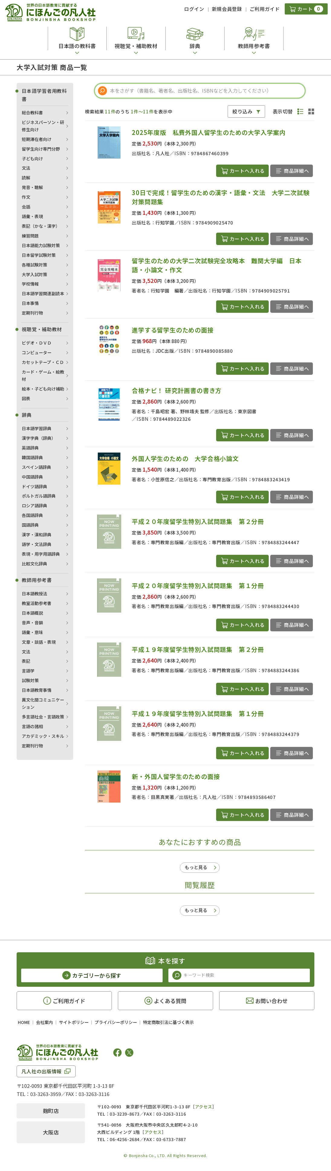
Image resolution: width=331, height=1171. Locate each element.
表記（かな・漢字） (41, 226)
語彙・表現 (32, 216)
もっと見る (196, 867)
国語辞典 (30, 525)
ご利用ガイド (265, 8)
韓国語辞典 (32, 457)
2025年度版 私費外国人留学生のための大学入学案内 (209, 132)
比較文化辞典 (34, 564)
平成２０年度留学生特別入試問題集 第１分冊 (198, 585)
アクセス (203, 1107)
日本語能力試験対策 (41, 245)
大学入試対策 (34, 274)
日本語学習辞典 (36, 428)
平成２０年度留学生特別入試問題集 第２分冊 (198, 521)
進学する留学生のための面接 (172, 329)
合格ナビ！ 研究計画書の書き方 (177, 390)
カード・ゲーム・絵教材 (43, 375)
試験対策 (30, 680)
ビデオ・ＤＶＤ (36, 343)
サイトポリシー (74, 1022)
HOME (24, 1022)
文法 (26, 168)
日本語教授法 (34, 593)
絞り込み (242, 111)
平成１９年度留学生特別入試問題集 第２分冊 (198, 649)
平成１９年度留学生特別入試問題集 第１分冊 (198, 713)
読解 (26, 178)
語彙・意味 (32, 632)
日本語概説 (32, 613)
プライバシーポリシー (116, 1022)
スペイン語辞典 (36, 467)
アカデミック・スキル (43, 736)
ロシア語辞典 (34, 505)
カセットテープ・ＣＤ (43, 362)
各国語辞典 (32, 515)
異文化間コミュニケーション (43, 703)
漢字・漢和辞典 (36, 535)
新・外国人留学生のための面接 (176, 776)
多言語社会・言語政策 (43, 717)
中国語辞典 (32, 477)
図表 (26, 398)
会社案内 (44, 1022)
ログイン (194, 8)
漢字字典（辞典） (39, 438)
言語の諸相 (32, 726)
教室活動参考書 (36, 603)
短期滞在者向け (36, 139)
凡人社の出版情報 (41, 1071)
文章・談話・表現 (39, 642)
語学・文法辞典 (36, 544)
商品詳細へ (296, 170)
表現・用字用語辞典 (41, 554)
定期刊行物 (32, 313)
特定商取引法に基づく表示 (168, 1022)
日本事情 (30, 303)
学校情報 (30, 284)
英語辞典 (30, 448)
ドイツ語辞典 (34, 486)
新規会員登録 (227, 8)
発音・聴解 (32, 187)
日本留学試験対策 (39, 255)
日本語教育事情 (36, 690)
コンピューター (36, 352)
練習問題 (30, 236)
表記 (26, 661)
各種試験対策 (34, 265)
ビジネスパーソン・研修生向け (43, 125)
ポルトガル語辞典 (39, 496)
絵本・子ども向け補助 (43, 389)
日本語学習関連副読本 (43, 293)
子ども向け (32, 158)
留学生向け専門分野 (41, 149)
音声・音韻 (32, 623)
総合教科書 (32, 113)
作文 (26, 197)
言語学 (28, 671)
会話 (26, 207)
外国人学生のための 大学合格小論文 (185, 458)
